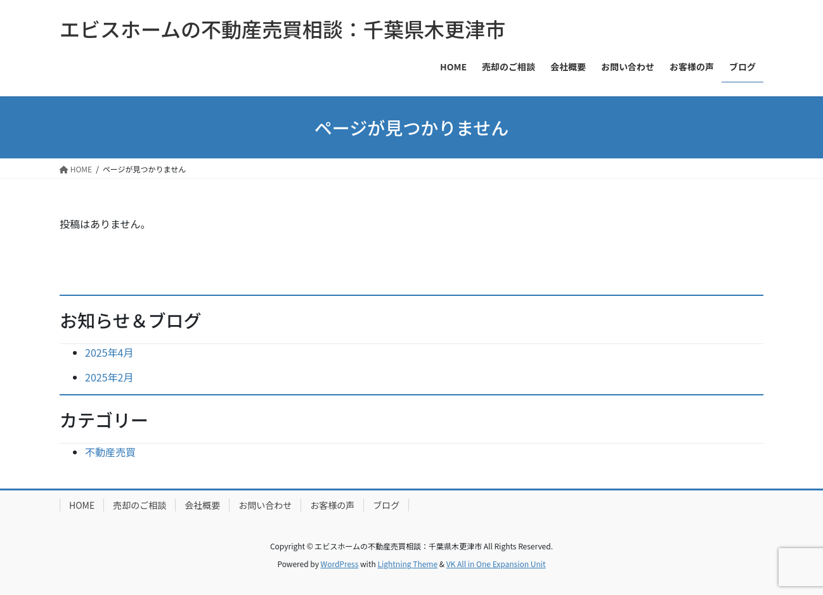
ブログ (386, 505)
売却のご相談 (139, 505)
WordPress (340, 563)
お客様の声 (332, 505)
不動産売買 (110, 451)
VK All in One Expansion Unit (496, 563)
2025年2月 (109, 377)
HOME (81, 505)
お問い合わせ (265, 505)
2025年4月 (109, 352)
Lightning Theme (407, 563)
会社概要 (202, 505)
